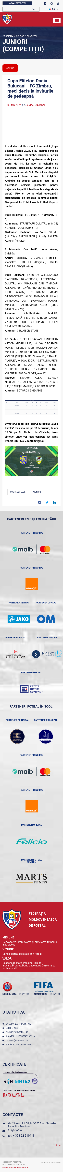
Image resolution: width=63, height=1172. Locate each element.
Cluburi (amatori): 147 (17, 1032)
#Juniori (37, 492)
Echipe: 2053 (12, 1028)
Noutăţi (20, 36)
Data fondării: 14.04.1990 (19, 1024)
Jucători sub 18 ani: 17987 (19, 1044)
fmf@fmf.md (15, 1130)
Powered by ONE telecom (51, 1162)
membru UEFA (9, 994)
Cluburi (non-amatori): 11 (19, 1040)
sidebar (10, 68)
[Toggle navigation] (57, 20)
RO (52, 9)
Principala (7, 36)
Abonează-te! (17, 3)
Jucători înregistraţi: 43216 (21, 1036)
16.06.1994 (55, 994)
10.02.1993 (24, 994)
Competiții (31, 36)
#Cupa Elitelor (17, 492)
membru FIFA (40, 994)
